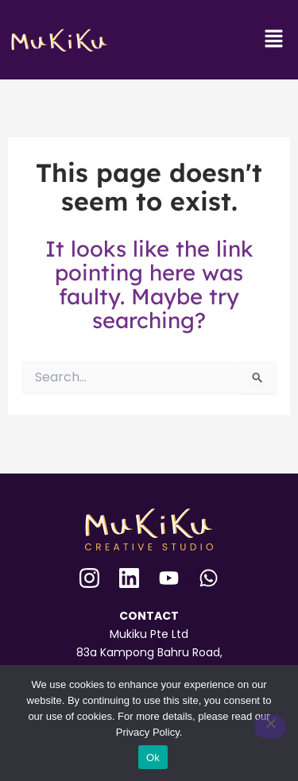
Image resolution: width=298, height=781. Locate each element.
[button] (274, 39)
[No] (270, 727)
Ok (153, 758)
